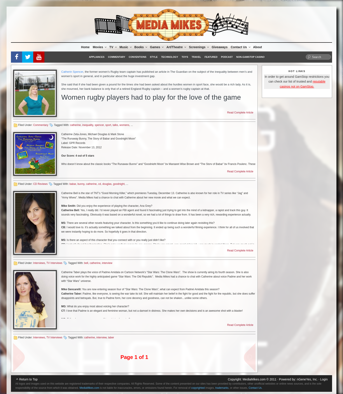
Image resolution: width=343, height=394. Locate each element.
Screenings (199, 47)
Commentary (116, 57)
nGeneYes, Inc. (307, 379)
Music (125, 47)
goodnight (119, 184)
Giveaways (220, 47)
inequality (87, 125)
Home (85, 47)
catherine (75, 125)
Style (154, 57)
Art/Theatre (176, 47)
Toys (185, 57)
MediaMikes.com (254, 379)
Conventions (137, 57)
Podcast (227, 57)
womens (124, 125)
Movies (100, 47)
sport (108, 125)
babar (72, 184)
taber (111, 337)
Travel (196, 57)
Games (157, 47)
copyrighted (198, 387)
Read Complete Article (240, 112)
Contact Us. (255, 387)
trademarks (221, 387)
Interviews (39, 263)
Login (324, 379)
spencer (99, 125)
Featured (211, 57)
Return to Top (28, 379)
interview (107, 263)
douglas (107, 184)
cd (99, 184)
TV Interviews (54, 263)
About (257, 47)
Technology (169, 57)
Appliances (97, 57)
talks (115, 125)
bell (86, 263)
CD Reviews (40, 184)
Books (141, 47)
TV (113, 47)
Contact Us (241, 47)
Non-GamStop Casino (250, 57)
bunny (80, 184)
